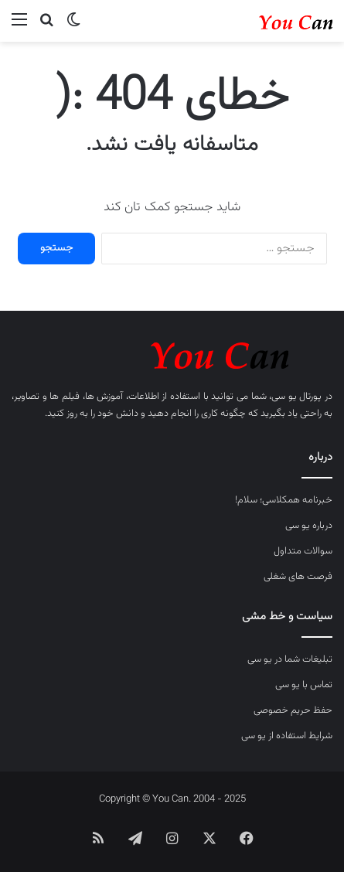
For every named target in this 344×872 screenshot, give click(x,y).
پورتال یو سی (296, 396)
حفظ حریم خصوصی (293, 710)
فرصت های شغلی (298, 576)
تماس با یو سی (303, 685)
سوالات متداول (303, 551)
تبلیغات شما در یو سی (289, 659)
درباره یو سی (308, 525)
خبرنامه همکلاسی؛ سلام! (283, 500)
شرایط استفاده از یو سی (286, 736)
